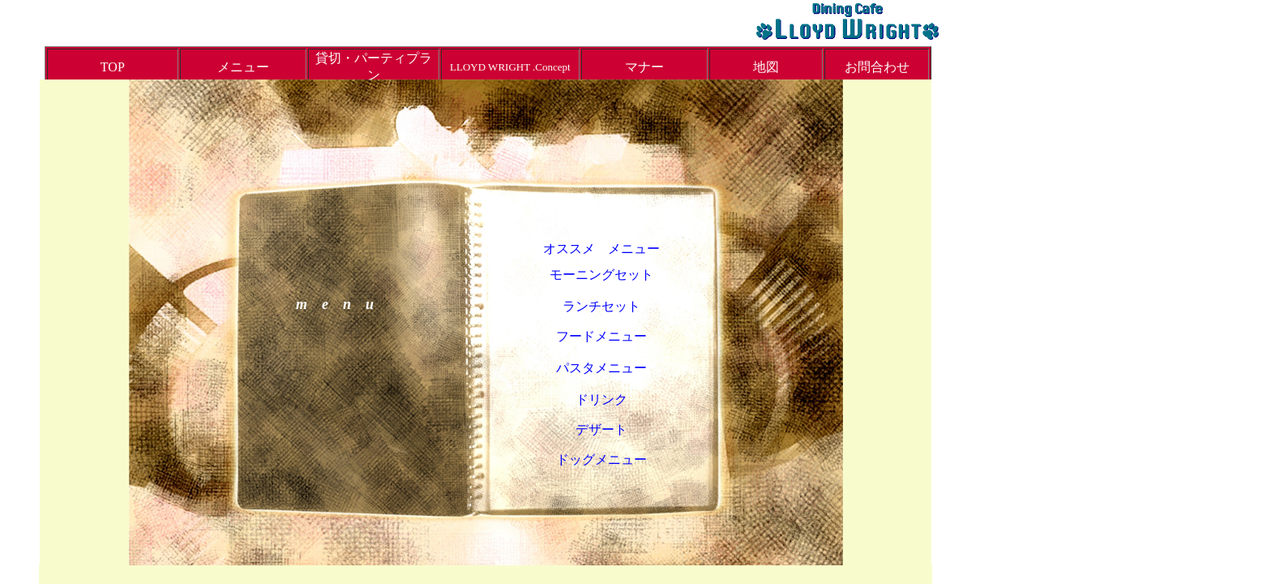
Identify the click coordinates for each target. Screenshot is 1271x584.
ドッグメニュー (601, 459)
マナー (644, 67)
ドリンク (601, 399)
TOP (113, 67)
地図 (766, 67)
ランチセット (601, 306)
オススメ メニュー (601, 249)
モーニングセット (601, 274)
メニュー (243, 67)
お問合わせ (877, 67)
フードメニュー (601, 336)
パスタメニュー (601, 368)
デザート (601, 429)
